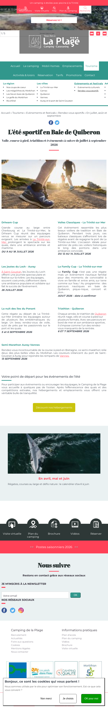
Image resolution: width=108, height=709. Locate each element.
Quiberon (100, 313)
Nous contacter (19, 651)
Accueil (5, 112)
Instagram (21, 610)
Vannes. (64, 355)
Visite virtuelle (70, 648)
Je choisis (68, 698)
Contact (23, 9)
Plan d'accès (69, 634)
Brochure (67, 645)
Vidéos (65, 641)
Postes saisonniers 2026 (54, 547)
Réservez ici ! (54, 20)
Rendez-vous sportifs (71, 112)
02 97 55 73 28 (9, 9)
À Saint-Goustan (11, 271)
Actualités (16, 638)
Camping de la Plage (27, 630)
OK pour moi (91, 698)
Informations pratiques (79, 630)
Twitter (57, 122)
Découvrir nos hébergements (54, 407)
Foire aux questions (22, 641)
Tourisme (18, 112)
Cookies (15, 645)
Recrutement (18, 634)
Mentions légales (20, 648)
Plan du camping (72, 638)
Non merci (46, 698)
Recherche (85, 10)
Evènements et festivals (41, 112)
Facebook (51, 122)
